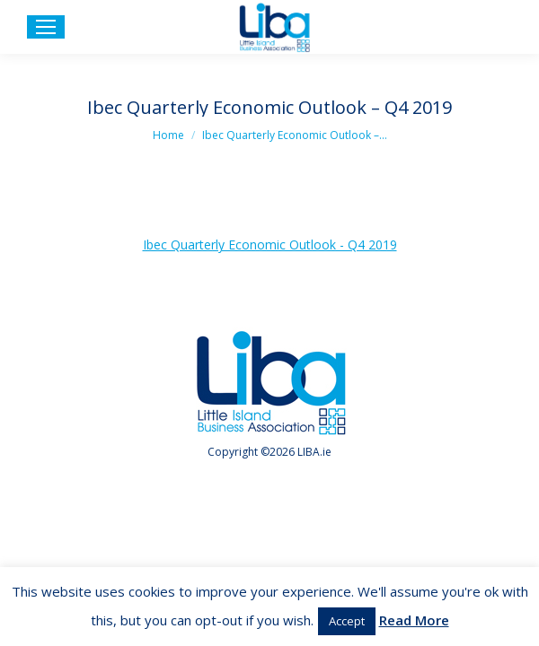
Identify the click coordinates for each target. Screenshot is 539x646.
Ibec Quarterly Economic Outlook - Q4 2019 (270, 244)
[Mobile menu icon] (46, 27)
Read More (414, 620)
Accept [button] (347, 621)
